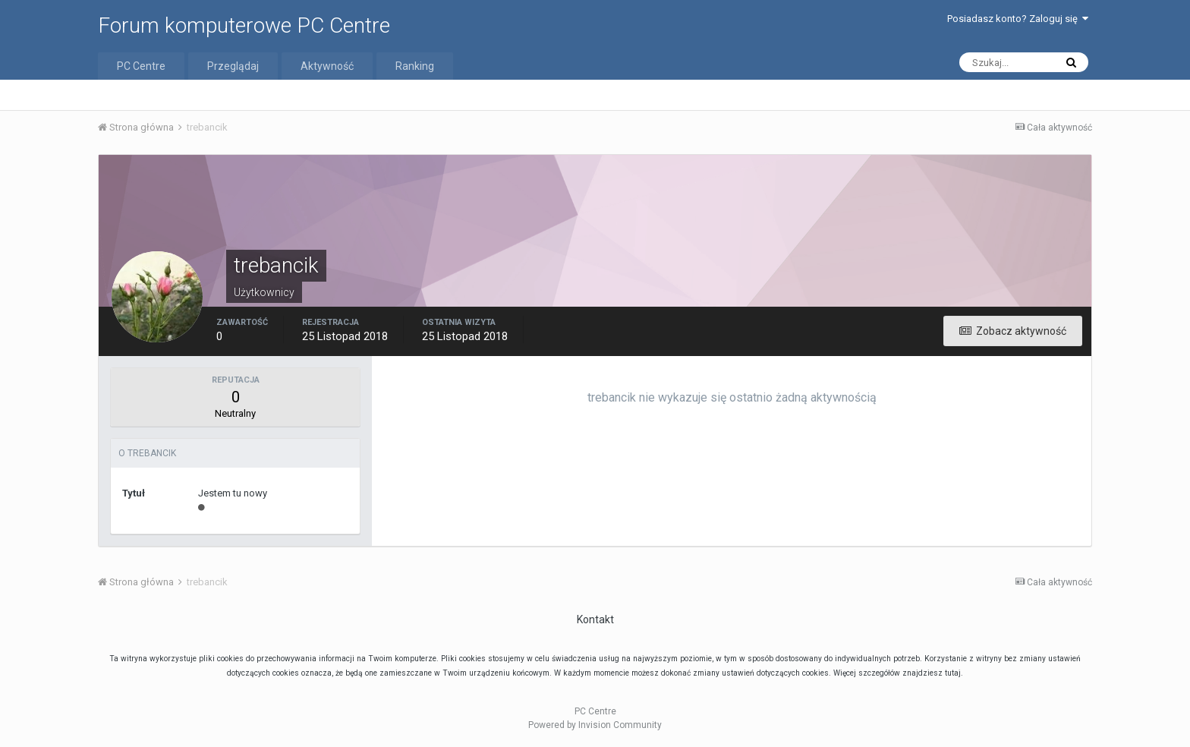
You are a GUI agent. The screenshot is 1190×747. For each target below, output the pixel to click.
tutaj (953, 673)
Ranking (414, 66)
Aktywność (327, 66)
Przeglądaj (233, 66)
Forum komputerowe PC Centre (244, 25)
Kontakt (595, 619)
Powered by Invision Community (595, 725)
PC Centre (141, 66)
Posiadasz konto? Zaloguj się (1017, 18)
